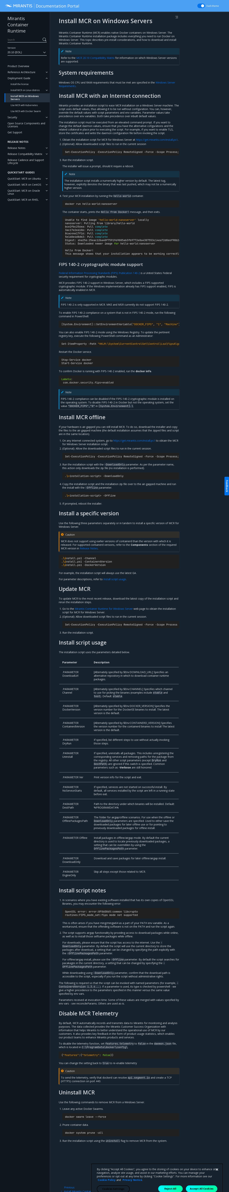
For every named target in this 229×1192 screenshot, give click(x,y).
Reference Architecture (21, 72)
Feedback (227, 486)
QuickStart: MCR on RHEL (23, 199)
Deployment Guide (19, 78)
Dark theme (212, 6)
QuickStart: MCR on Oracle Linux (24, 192)
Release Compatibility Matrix (25, 154)
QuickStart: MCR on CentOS (24, 184)
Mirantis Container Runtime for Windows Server (104, 608)
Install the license (20, 84)
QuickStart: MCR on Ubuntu (24, 178)
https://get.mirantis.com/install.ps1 (157, 139)
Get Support (15, 132)
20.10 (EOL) (27, 52)
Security (12, 117)
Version (12, 47)
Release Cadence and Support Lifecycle (26, 161)
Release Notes (16, 148)
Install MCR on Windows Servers (25, 98)
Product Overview (18, 66)
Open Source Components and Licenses (26, 124)
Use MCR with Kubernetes (24, 105)
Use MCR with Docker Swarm (26, 111)
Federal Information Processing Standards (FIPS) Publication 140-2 (99, 273)
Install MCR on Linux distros (25, 90)
